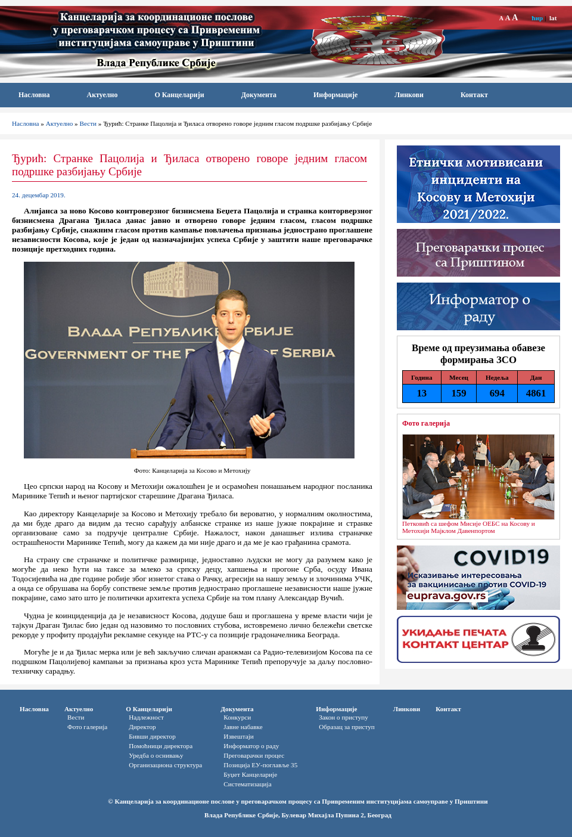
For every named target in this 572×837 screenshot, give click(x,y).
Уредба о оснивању (156, 755)
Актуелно (102, 95)
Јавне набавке (242, 726)
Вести (88, 123)
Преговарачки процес (253, 755)
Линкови (409, 95)
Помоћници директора (160, 745)
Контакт (474, 95)
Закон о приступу (343, 717)
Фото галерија (426, 423)
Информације (335, 95)
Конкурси (237, 717)
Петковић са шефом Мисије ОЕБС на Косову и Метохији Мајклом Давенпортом (468, 527)
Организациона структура (165, 764)
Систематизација (247, 784)
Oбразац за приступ (347, 726)
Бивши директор (152, 736)
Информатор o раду (251, 745)
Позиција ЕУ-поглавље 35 (260, 764)
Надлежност (146, 717)
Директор (142, 726)
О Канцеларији (179, 95)
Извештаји (238, 736)
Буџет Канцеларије (250, 774)
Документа (258, 95)
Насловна (34, 95)
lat (553, 17)
